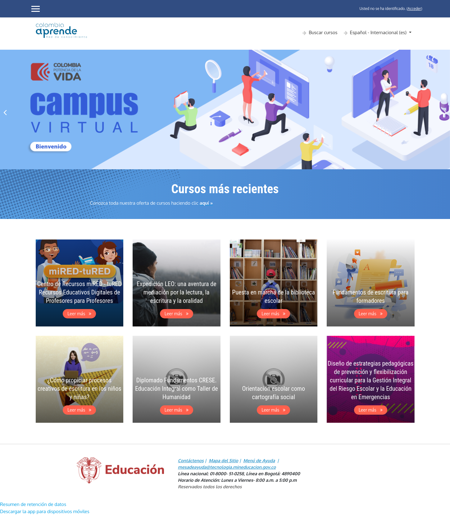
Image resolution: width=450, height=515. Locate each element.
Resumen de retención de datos (33, 504)
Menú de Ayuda (259, 460)
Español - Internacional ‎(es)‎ (379, 32)
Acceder (414, 8)
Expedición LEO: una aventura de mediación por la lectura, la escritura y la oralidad (176, 292)
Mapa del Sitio (223, 460)
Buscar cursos (323, 32)
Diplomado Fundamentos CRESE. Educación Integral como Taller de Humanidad (176, 388)
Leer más (79, 313)
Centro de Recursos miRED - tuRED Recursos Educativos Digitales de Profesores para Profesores (79, 292)
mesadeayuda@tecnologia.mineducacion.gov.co (227, 467)
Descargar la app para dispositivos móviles (44, 511)
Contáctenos (191, 460)
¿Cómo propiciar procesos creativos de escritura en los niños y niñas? (79, 388)
